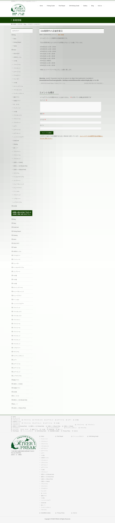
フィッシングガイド (28, 431)
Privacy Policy (66, 431)
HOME (14, 24)
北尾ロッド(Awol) (18, 162)
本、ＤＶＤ (16, 104)
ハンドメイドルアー (18, 137)
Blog (25, 24)
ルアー (15, 126)
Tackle (62, 34)
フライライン (17, 151)
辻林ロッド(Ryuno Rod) (19, 169)
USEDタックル (17, 57)
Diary (14, 38)
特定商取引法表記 (54, 431)
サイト (42, 127)
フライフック (17, 195)
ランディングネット (18, 93)
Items (14, 49)
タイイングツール (18, 86)
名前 (42, 116)
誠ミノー (15, 148)
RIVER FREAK (55, 519)
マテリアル (16, 173)
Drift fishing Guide (41, 431)
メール (43, 122)
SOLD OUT (16, 53)
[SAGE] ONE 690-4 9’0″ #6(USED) (94, 83)
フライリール (17, 64)
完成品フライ (17, 100)
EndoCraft (16, 140)
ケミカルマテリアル (18, 176)
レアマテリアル (17, 202)
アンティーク (17, 108)
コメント (43, 100)
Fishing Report (17, 42)
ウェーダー (16, 79)
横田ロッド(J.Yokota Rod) (37, 426)
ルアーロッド (17, 133)
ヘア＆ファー (17, 198)
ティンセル (16, 191)
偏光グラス (16, 97)
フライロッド (17, 68)
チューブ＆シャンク (18, 184)
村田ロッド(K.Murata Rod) (20, 166)
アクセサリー (17, 75)
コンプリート (17, 180)
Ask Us (76, 431)
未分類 (15, 206)
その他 (15, 61)
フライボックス (17, 90)
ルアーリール (17, 71)
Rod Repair (16, 431)
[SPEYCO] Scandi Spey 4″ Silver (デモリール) (52, 83)
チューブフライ (17, 187)
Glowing (15, 144)
